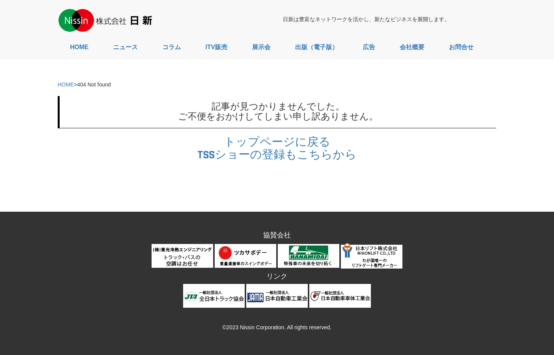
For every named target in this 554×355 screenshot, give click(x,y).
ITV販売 (216, 47)
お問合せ (461, 47)
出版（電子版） (316, 47)
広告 (369, 47)
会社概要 (412, 47)
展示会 (261, 47)
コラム (171, 47)
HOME (79, 47)
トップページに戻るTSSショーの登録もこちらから (277, 148)
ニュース (125, 47)
